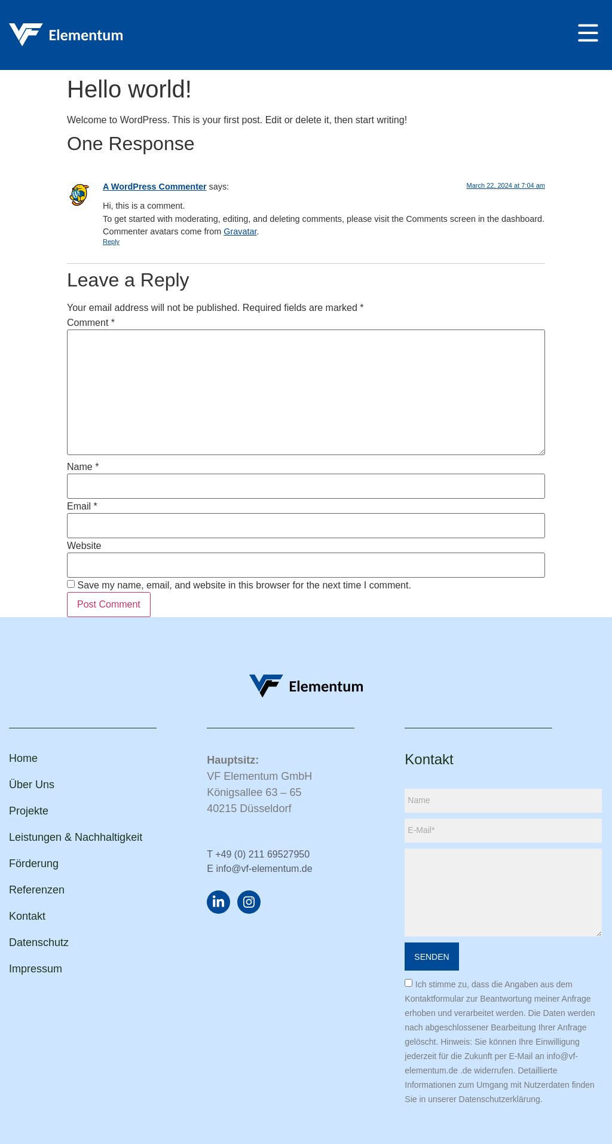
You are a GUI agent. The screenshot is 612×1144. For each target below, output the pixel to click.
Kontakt (27, 916)
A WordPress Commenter (155, 186)
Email (82, 506)
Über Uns (31, 785)
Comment (91, 323)
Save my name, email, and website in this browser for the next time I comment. (244, 585)
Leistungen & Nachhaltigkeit (75, 837)
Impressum (35, 969)
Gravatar (240, 231)
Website (84, 546)
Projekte (28, 811)
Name (83, 467)
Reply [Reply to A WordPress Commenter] (111, 241)
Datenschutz (39, 942)
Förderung (34, 864)
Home (23, 758)
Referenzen (37, 890)
